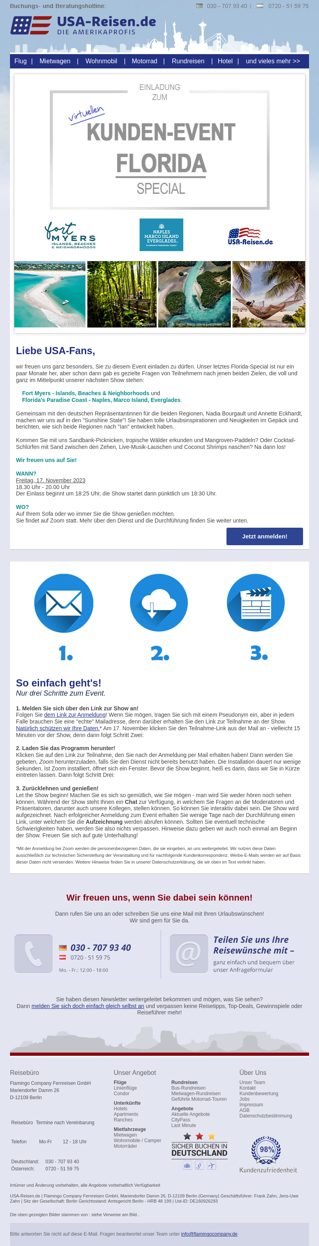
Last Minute (183, 1125)
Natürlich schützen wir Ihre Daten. (58, 728)
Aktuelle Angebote (190, 1114)
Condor (121, 1093)
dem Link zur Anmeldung (75, 715)
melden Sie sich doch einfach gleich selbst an (88, 1006)
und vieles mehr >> (273, 61)
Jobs (245, 1099)
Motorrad (144, 61)
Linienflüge (125, 1088)
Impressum (251, 1105)
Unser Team (252, 1082)
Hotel (225, 61)
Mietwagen (54, 61)
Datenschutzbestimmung (266, 1116)
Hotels (120, 1108)
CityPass (180, 1120)
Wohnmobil (101, 61)
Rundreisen (188, 61)
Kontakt (248, 1088)
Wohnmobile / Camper (137, 1140)
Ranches (123, 1120)
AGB (245, 1110)
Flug (20, 61)
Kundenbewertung (259, 1093)
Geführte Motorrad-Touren (199, 1099)
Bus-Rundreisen (188, 1088)
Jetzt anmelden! (264, 536)
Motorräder (125, 1146)
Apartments (126, 1114)
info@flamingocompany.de (209, 1234)
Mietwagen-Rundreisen (196, 1093)
